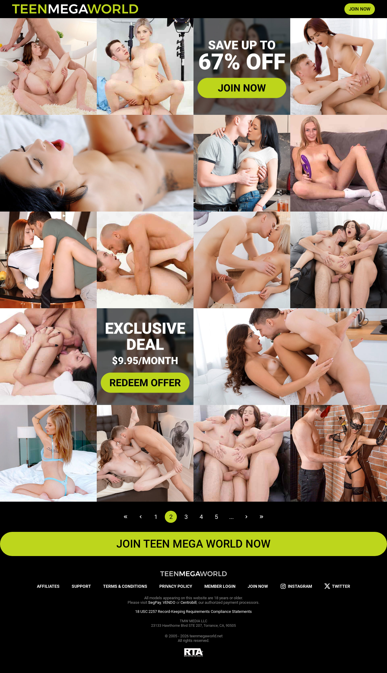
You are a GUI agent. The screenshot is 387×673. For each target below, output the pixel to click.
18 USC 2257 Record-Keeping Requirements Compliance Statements (193, 611)
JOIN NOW (359, 9)
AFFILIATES (48, 586)
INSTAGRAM (296, 586)
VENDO (169, 602)
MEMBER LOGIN (220, 586)
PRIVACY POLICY (175, 586)
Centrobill (188, 602)
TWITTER (337, 586)
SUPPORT (81, 586)
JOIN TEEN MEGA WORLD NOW (193, 544)
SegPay (154, 602)
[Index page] (75, 9)
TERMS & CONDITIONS (125, 586)
